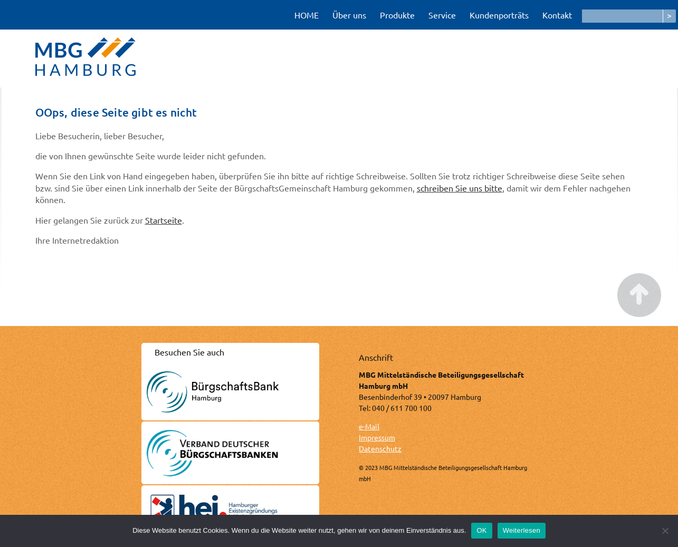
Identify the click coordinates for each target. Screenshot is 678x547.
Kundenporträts (499, 14)
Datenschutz (380, 448)
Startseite (163, 220)
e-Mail (369, 426)
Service (442, 14)
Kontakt (557, 14)
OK (481, 530)
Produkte (397, 14)
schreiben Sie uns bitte (459, 188)
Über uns (349, 14)
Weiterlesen (521, 530)
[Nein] (665, 530)
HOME (306, 14)
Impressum (377, 437)
